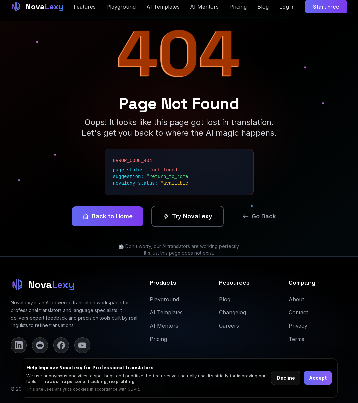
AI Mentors (164, 325)
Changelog (232, 312)
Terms (296, 339)
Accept (318, 378)
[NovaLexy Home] (37, 6)
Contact (298, 312)
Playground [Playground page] (121, 6)
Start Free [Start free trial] (326, 6)
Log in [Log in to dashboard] (287, 6)
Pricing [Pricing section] (238, 6)
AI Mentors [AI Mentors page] (204, 6)
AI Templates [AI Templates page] (162, 6)
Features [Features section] (85, 6)
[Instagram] (40, 345)
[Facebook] (61, 345)
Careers (229, 325)
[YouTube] (82, 345)
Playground (164, 299)
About (296, 299)
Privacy (298, 325)
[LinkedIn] (19, 345)
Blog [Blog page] (263, 6)
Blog (224, 299)
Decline (286, 378)
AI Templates (166, 312)
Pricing (158, 339)
